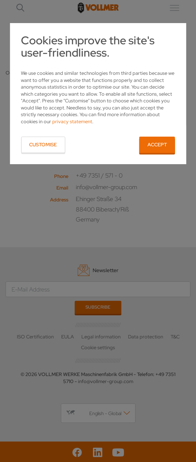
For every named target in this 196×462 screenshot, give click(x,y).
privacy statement (72, 121)
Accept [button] (157, 144)
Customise (43, 144)
